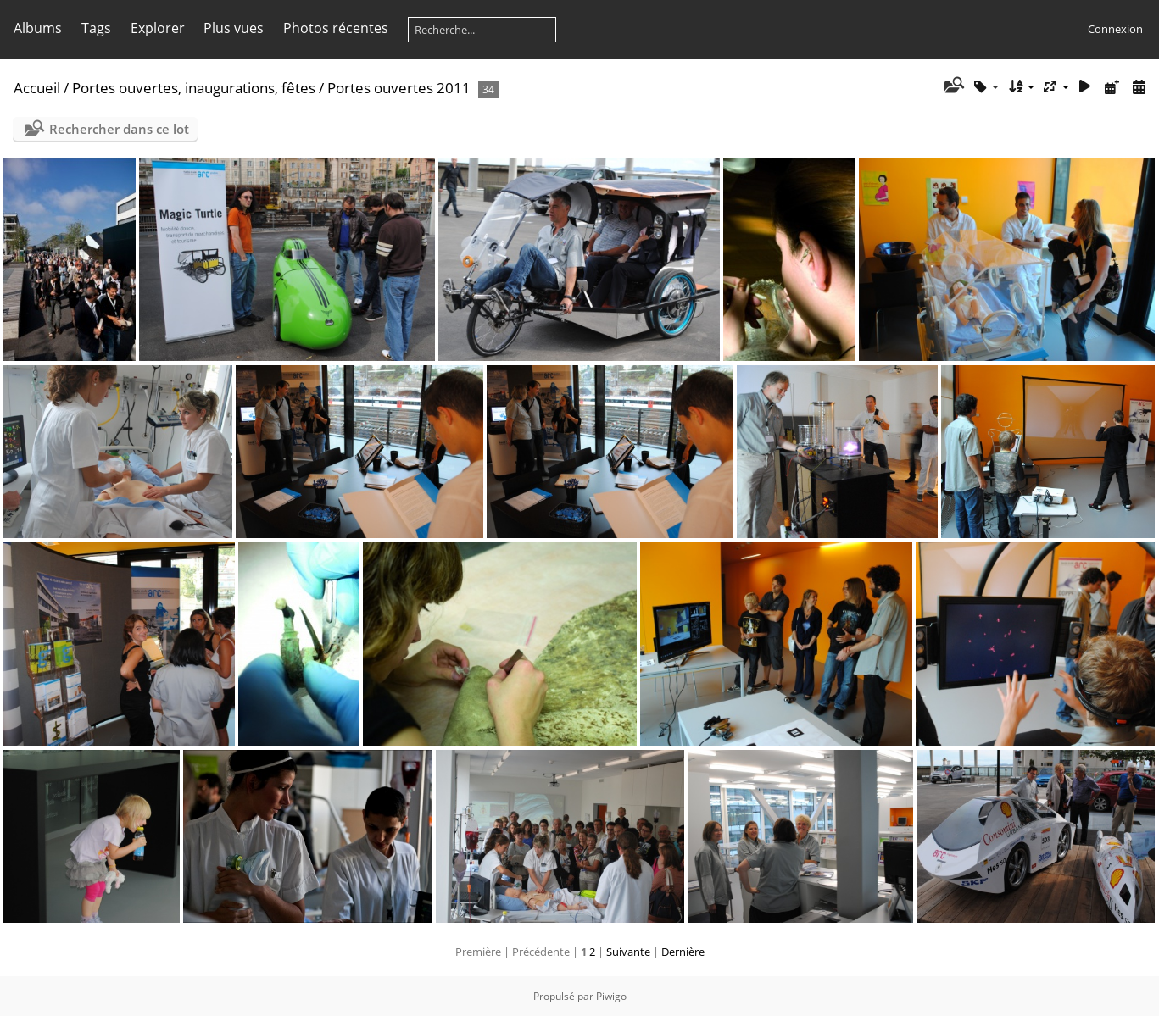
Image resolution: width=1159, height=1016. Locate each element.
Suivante (628, 951)
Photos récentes (335, 28)
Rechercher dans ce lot (119, 128)
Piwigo (611, 996)
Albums (38, 28)
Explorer (158, 28)
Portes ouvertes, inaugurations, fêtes (193, 87)
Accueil (37, 87)
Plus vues (233, 28)
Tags (96, 28)
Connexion (1115, 28)
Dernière (683, 951)
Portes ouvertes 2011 (399, 87)
